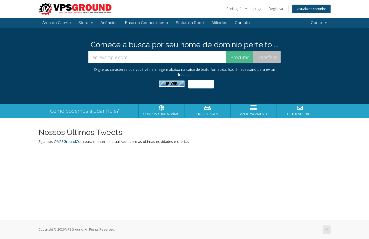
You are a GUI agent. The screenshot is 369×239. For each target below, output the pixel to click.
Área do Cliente (56, 22)
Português (236, 8)
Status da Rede (190, 22)
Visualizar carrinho (311, 8)
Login (257, 8)
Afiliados (219, 22)
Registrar (276, 8)
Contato (242, 22)
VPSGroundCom (70, 141)
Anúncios (108, 22)
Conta (319, 22)
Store (85, 22)
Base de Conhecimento (146, 22)
